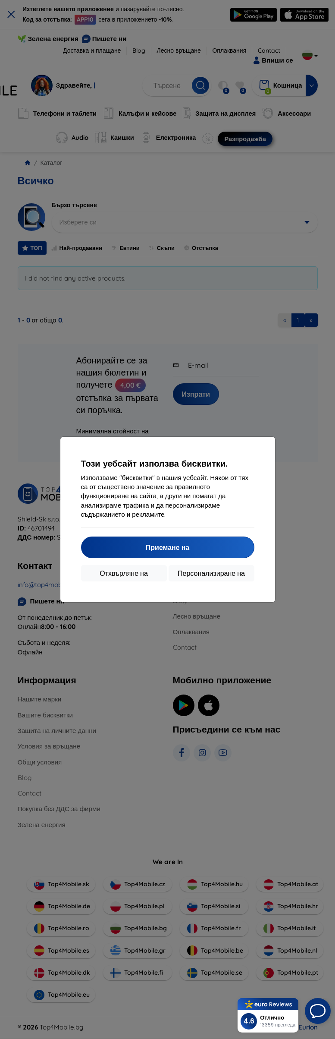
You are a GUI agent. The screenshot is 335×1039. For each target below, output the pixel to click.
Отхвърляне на (124, 573)
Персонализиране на (211, 573)
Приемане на (167, 547)
